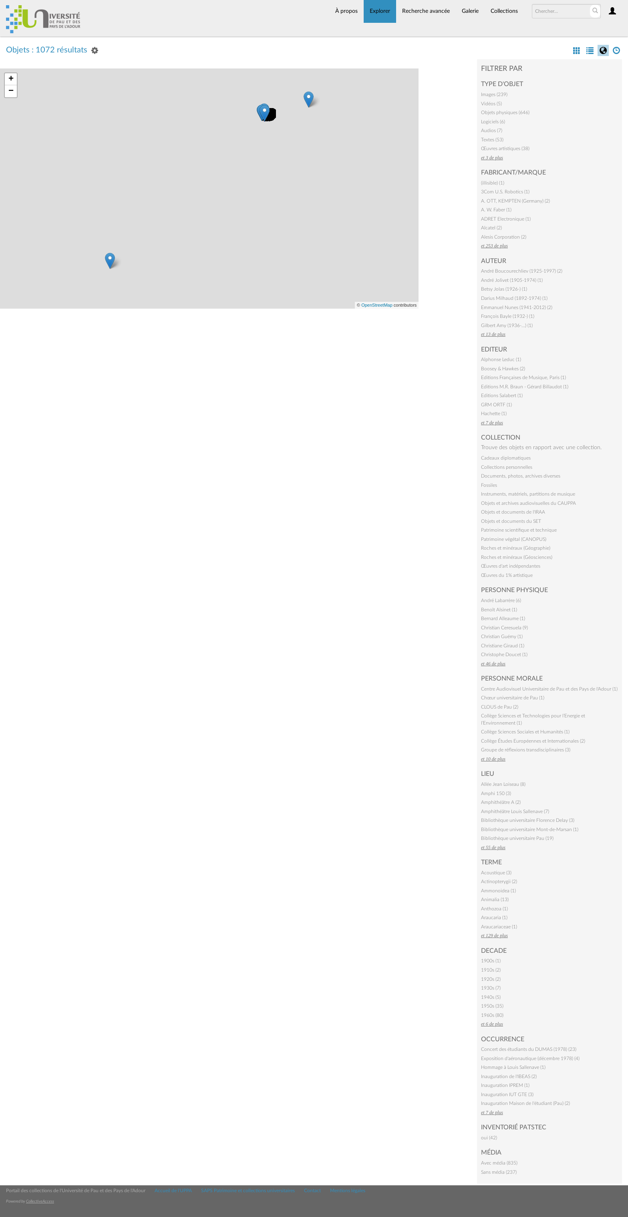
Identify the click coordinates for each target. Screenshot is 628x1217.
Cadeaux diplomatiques (506, 458)
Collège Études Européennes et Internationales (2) (533, 741)
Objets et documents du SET (511, 521)
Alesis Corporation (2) (503, 237)
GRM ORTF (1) (496, 404)
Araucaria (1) (494, 917)
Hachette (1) (494, 413)
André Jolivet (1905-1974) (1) (512, 280)
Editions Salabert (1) (502, 395)
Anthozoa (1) (494, 908)
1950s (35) (492, 1006)
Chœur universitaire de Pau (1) (512, 697)
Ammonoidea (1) (498, 890)
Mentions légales (347, 1190)
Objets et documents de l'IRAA (513, 512)
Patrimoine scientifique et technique (519, 530)
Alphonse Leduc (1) (501, 359)
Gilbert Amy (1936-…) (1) (507, 325)
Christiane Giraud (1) (502, 645)
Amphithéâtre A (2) (501, 802)
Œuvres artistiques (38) (505, 148)
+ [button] (11, 79)
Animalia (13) (495, 899)
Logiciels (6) (493, 121)
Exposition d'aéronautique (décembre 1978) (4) (530, 1058)
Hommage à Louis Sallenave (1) (513, 1067)
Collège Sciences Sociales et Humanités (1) (525, 731)
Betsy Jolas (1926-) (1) (504, 289)
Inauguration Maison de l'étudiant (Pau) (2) (525, 1103)
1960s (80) (492, 1015)
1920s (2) (491, 979)
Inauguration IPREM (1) (505, 1085)
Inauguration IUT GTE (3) (507, 1094)
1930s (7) (491, 988)
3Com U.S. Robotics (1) (505, 191)
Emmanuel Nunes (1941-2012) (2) (516, 307)
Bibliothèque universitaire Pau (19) (517, 838)
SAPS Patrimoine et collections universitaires (248, 1190)
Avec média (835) (499, 1163)
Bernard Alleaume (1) (503, 618)
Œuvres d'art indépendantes (510, 566)
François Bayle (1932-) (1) (507, 316)
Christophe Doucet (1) (504, 654)
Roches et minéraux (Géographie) (515, 548)
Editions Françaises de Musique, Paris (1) (523, 377)
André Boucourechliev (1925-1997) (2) (521, 271)
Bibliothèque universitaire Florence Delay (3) (527, 820)
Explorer (380, 11)
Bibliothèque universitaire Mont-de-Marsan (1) (529, 829)
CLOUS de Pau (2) (499, 707)
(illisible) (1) (492, 183)
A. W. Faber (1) (496, 209)
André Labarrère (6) (501, 600)
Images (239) (494, 94)
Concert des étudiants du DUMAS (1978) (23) (528, 1049)
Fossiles (489, 485)
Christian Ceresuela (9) (504, 627)
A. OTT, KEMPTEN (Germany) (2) (515, 201)
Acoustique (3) (496, 872)
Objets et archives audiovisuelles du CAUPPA (528, 503)
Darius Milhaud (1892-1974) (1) (514, 298)
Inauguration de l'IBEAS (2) (509, 1076)
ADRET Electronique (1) (506, 219)
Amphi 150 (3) (496, 793)
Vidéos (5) (491, 103)
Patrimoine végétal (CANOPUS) (513, 539)
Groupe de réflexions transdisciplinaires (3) (525, 749)
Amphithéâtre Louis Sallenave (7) (515, 811)
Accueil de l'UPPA (173, 1190)
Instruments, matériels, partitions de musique (528, 494)
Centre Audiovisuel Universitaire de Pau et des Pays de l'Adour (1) (549, 689)
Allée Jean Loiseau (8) (503, 784)
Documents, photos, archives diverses (520, 476)
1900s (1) (491, 960)
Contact (312, 1190)
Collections (504, 11)
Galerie (470, 11)
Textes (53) (492, 139)
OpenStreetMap (376, 305)
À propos (346, 11)
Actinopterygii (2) (499, 881)
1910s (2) (491, 970)
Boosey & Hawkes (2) (503, 368)
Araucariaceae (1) (499, 926)
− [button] (11, 91)
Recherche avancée (426, 11)
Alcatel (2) (491, 227)
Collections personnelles (506, 467)
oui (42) (489, 1137)
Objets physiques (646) (505, 112)
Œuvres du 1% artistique (507, 575)
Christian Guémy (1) (502, 636)
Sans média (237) (499, 1172)
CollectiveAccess (40, 1201)
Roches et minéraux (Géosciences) (516, 557)
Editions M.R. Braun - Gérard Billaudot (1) (524, 386)
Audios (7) (491, 130)
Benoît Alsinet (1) (499, 609)
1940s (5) (491, 997)
